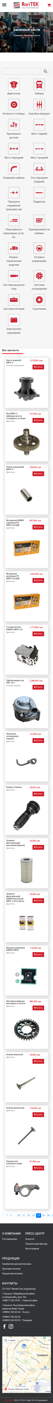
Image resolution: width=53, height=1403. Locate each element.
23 (33, 1215)
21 (23, 1215)
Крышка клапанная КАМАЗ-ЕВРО (15, 949)
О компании (11, 1233)
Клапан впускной (14, 1054)
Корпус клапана (14, 787)
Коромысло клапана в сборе (14, 1162)
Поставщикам (9, 1239)
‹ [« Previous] (3, 1215)
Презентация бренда (36, 1243)
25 (43, 1215)
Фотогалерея (32, 1248)
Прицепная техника (12, 1273)
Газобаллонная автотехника (16, 1264)
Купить (38, 367)
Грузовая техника (11, 1268)
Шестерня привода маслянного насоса (15, 1002)
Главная (17, 35)
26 (48, 1215)
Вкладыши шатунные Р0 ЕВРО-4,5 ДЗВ (12, 576)
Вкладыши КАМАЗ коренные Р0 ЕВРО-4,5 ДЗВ (15, 522)
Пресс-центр (34, 1233)
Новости (29, 1239)
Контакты (9, 1283)
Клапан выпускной (15, 1108)
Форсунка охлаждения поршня (12, 736)
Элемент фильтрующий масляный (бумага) (15, 842)
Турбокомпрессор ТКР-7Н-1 (15, 681)
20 (19, 1215)
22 (28, 1215)
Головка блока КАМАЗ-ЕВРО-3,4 (14, 628)
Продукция (10, 1258)
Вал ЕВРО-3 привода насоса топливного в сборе (15, 416)
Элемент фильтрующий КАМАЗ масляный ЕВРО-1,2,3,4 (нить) (15, 897)
